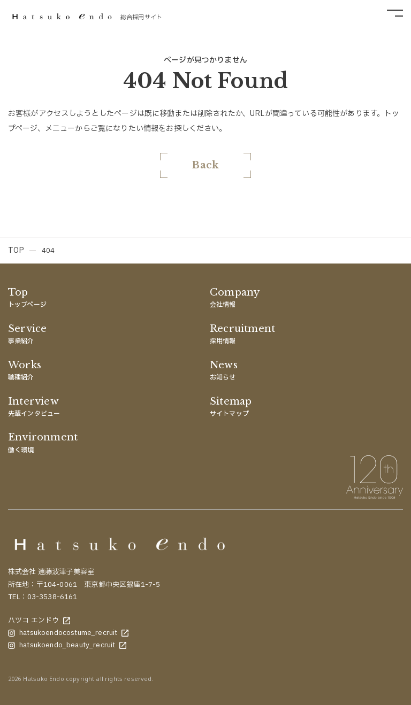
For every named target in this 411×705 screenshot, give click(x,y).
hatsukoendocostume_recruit (68, 632)
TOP (16, 250)
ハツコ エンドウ (39, 620)
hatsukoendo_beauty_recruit (67, 645)
